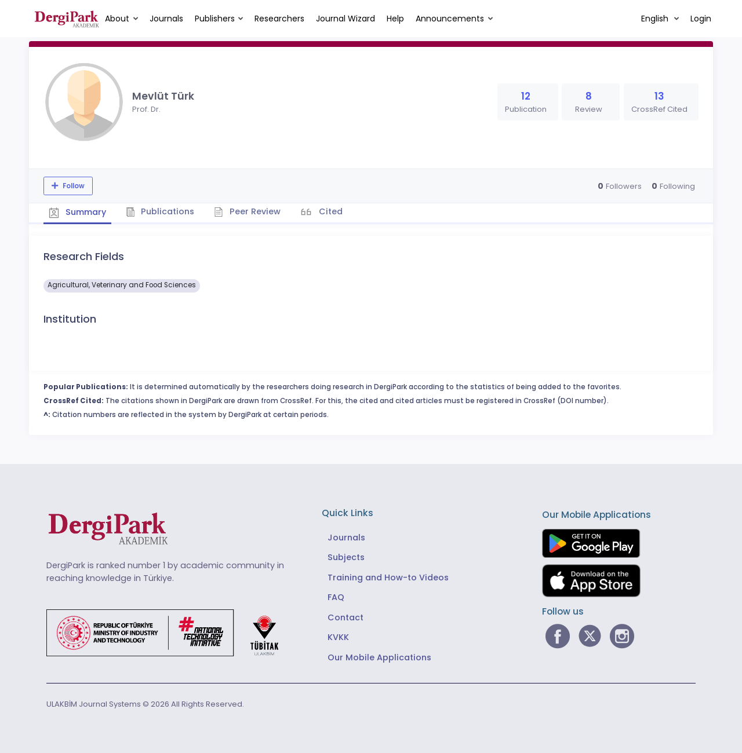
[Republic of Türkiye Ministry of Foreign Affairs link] (169, 632)
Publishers (215, 18)
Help (395, 18)
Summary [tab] (78, 212)
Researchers (279, 18)
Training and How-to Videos (388, 577)
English (656, 18)
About (117, 18)
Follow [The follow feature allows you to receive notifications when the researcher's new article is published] (73, 186)
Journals (166, 18)
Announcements (450, 18)
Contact (345, 617)
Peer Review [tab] (249, 211)
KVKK (338, 637)
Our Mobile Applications (379, 657)
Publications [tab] (161, 211)
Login (700, 18)
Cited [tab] (332, 211)
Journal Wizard (345, 18)
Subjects (346, 557)
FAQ (336, 597)
